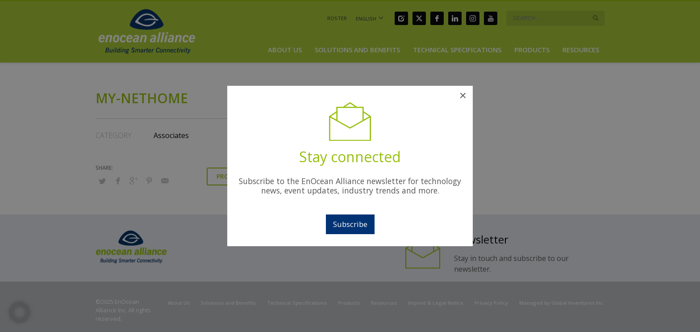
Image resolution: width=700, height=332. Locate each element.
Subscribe (350, 224)
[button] (19, 312)
